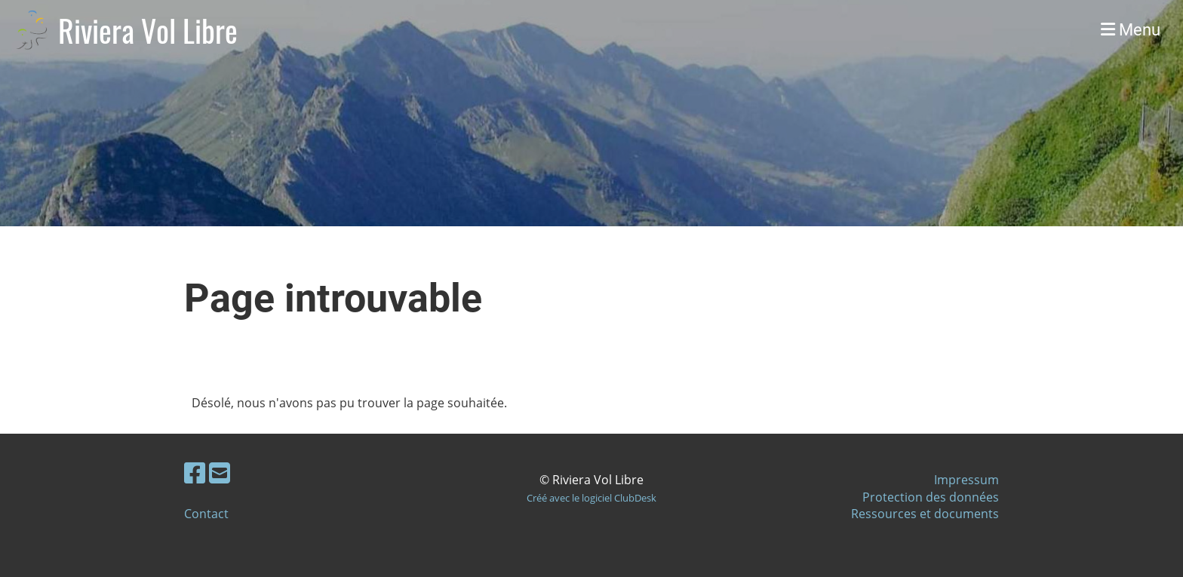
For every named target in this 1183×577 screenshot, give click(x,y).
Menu (1130, 29)
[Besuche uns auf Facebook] (194, 472)
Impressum (966, 479)
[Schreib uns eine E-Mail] (219, 472)
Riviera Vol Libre (148, 30)
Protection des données (930, 497)
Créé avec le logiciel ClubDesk (591, 498)
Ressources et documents (925, 513)
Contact (206, 513)
